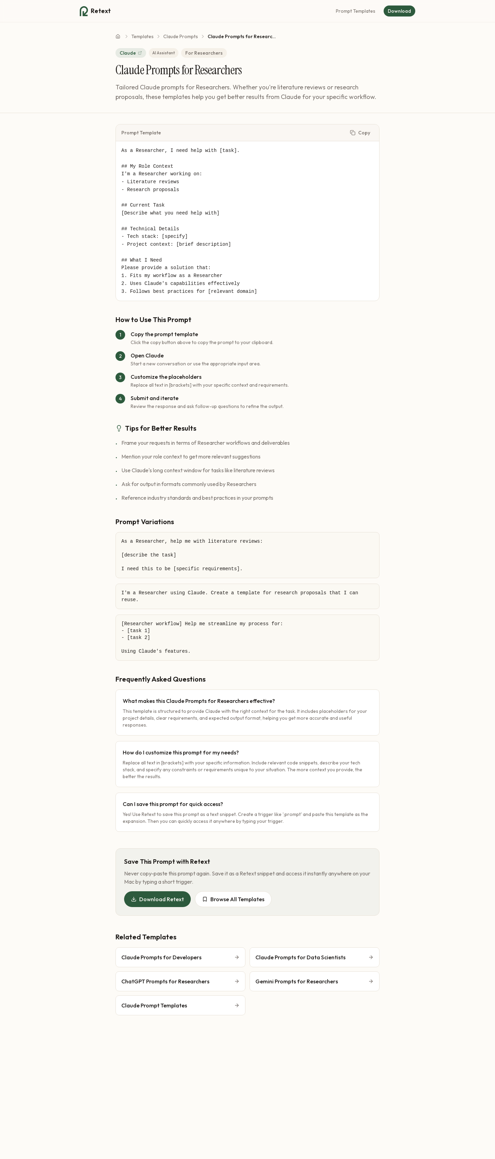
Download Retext (157, 899)
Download (399, 11)
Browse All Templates (233, 899)
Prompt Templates (355, 11)
